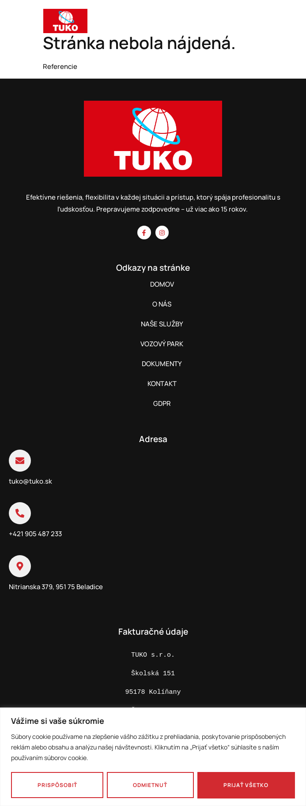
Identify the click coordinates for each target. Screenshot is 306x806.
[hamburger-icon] (290, 22)
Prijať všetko (246, 785)
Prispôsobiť (57, 785)
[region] (153, 757)
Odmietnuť (150, 785)
